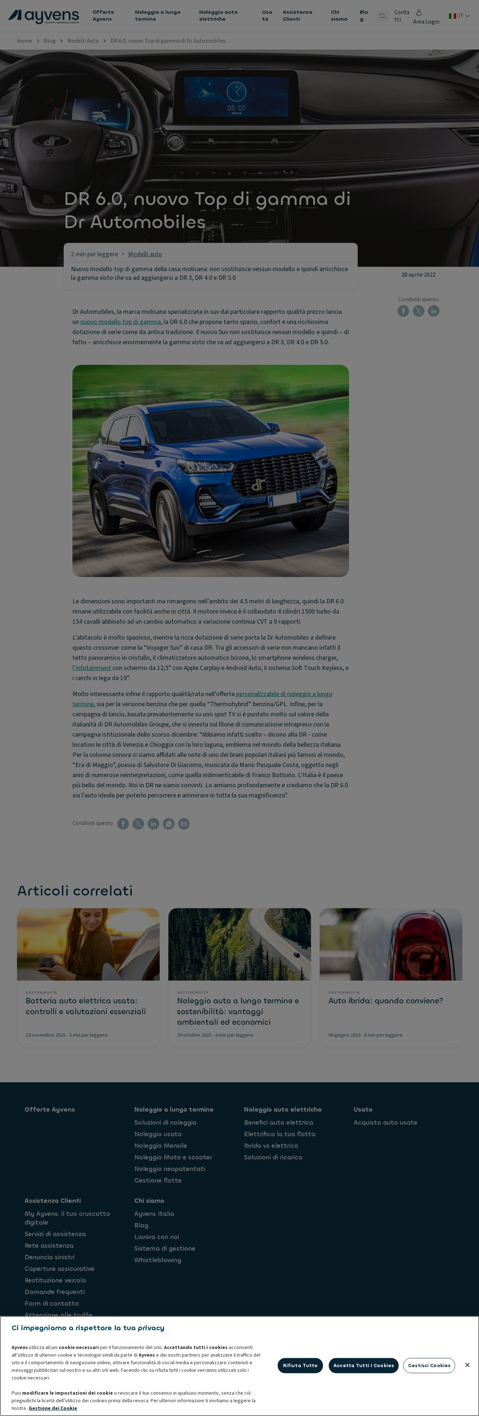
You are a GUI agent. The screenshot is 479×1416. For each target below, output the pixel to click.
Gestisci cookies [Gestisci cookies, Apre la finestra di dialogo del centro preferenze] (429, 1401)
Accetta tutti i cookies (363, 1401)
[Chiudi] (467, 1401)
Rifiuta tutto (300, 1401)
